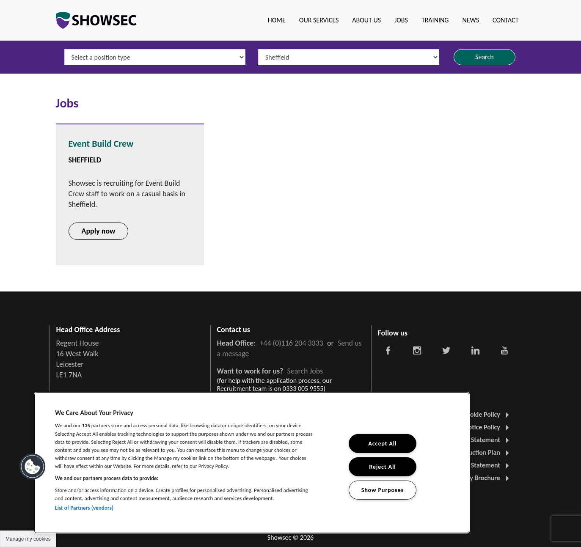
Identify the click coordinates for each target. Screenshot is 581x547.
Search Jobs (305, 371)
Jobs (401, 20)
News (470, 20)
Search (484, 57)
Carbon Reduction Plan (472, 452)
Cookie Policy (486, 414)
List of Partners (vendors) (84, 508)
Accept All (382, 443)
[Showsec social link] (388, 349)
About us (366, 20)
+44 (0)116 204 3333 (291, 343)
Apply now (99, 231)
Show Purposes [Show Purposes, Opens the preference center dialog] (382, 489)
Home (277, 20)
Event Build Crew (101, 143)
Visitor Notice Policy (476, 427)
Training (435, 20)
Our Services (319, 20)
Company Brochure (477, 478)
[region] (252, 462)
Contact (505, 20)
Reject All (382, 466)
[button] (32, 466)
